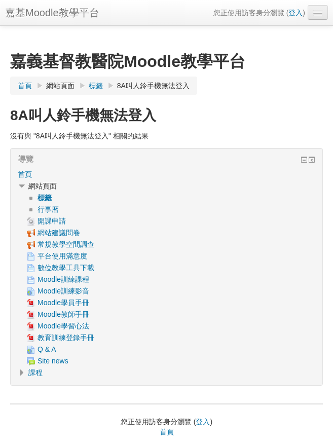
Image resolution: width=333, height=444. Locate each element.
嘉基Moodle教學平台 (52, 12)
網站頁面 (60, 86)
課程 (35, 372)
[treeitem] (166, 174)
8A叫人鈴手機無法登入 (153, 86)
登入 (295, 13)
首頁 (25, 174)
